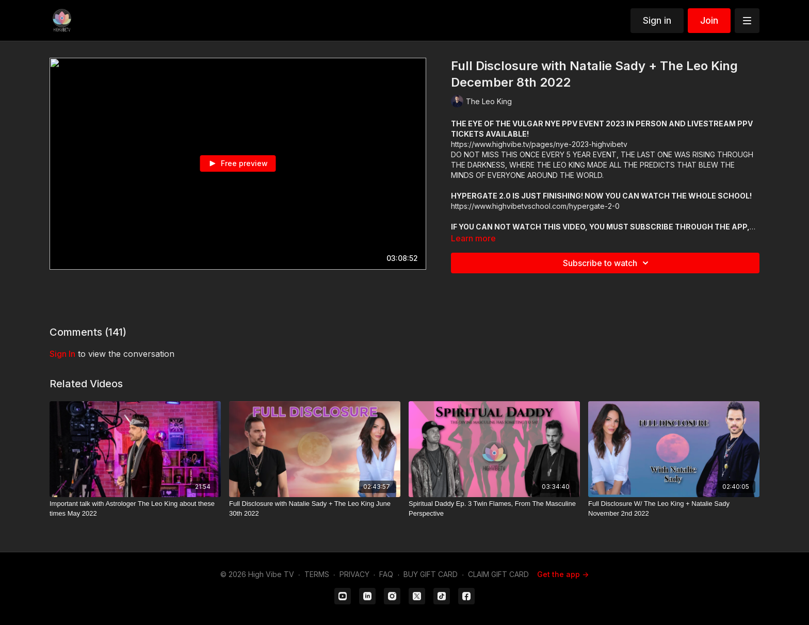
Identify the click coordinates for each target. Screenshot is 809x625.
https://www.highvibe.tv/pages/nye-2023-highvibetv (539, 144)
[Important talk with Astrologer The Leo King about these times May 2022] (135, 509)
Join (709, 20)
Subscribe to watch (607, 263)
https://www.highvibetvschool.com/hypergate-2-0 (535, 206)
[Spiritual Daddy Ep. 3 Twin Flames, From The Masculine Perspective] (494, 509)
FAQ (386, 574)
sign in (62, 354)
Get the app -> (563, 574)
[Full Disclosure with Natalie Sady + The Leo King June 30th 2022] (314, 509)
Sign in (657, 20)
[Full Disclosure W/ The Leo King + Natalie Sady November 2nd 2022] (673, 509)
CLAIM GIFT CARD (498, 574)
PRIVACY (354, 574)
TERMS (316, 574)
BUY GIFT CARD (430, 574)
